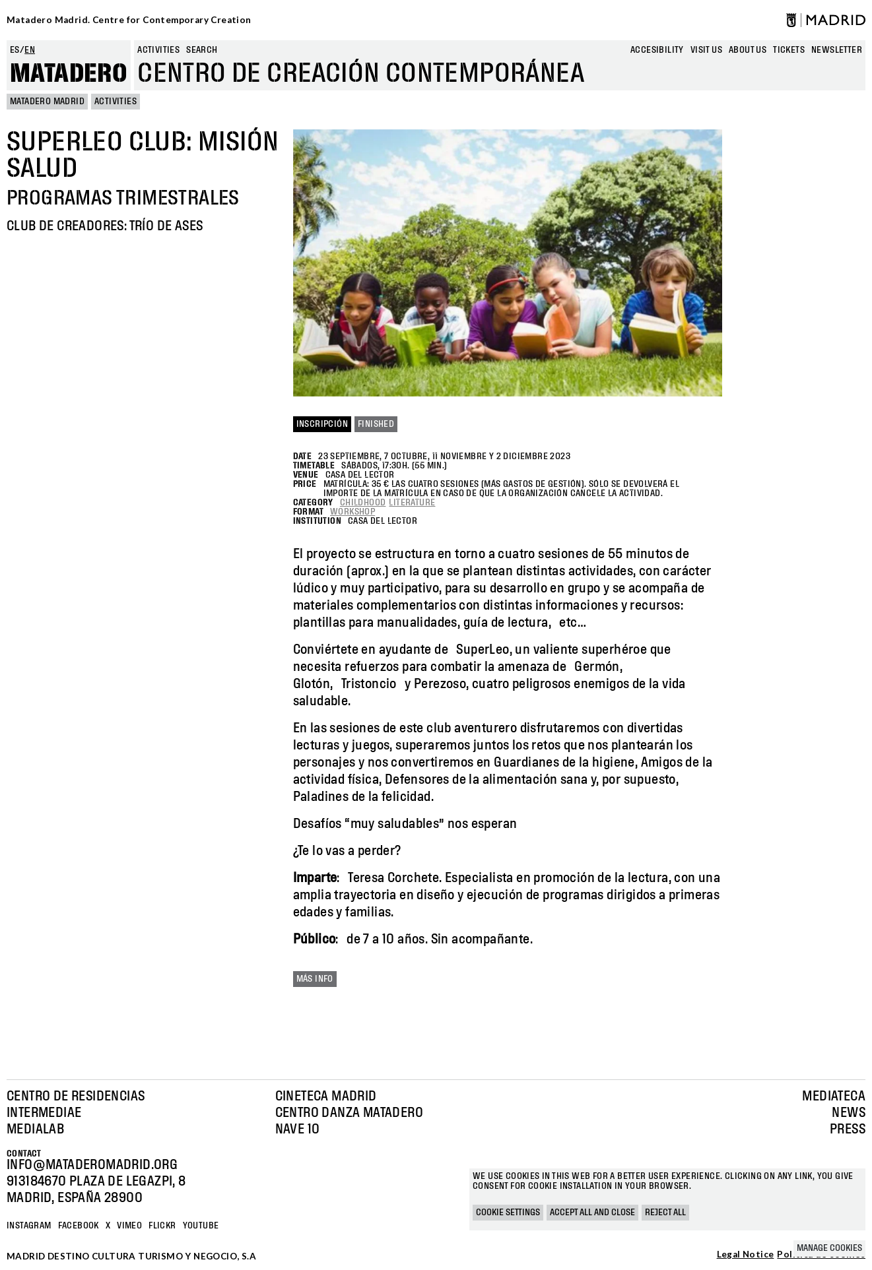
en (29, 50)
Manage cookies (829, 1248)
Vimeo (129, 1225)
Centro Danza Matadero (349, 1113)
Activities (158, 50)
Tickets (789, 50)
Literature (412, 502)
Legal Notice (745, 1254)
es (15, 50)
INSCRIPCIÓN (322, 424)
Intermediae (44, 1113)
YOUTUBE (201, 1225)
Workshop (352, 512)
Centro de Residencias (76, 1096)
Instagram (29, 1225)
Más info (314, 979)
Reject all (665, 1212)
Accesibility (657, 50)
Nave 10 (297, 1129)
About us (747, 50)
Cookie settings (508, 1212)
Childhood (363, 502)
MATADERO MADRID (47, 101)
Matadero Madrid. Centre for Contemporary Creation (129, 20)
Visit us (706, 50)
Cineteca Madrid (326, 1096)
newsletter (836, 50)
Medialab (35, 1129)
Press (847, 1129)
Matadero (68, 74)
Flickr (162, 1225)
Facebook (78, 1225)
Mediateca (833, 1096)
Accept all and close (592, 1212)
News (848, 1113)
